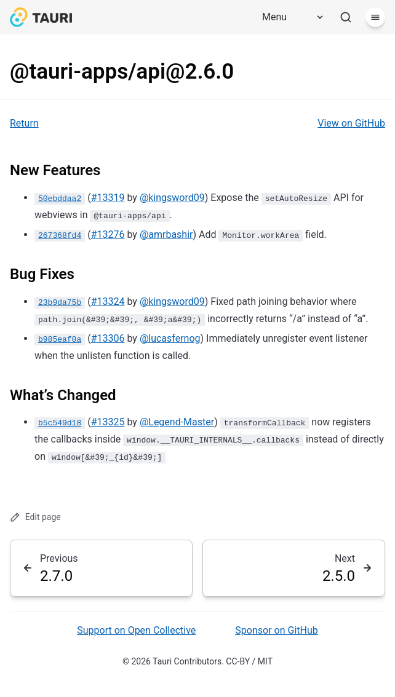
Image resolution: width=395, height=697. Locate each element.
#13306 (108, 338)
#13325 (108, 422)
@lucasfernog (170, 338)
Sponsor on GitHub (276, 630)
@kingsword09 (172, 197)
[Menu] (288, 17)
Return (24, 123)
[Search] (346, 17)
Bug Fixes (42, 274)
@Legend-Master (177, 422)
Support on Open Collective (136, 630)
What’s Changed (63, 395)
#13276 (108, 234)
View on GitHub (351, 123)
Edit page (35, 517)
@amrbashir (166, 234)
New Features (55, 170)
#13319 (108, 197)
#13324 (108, 301)
